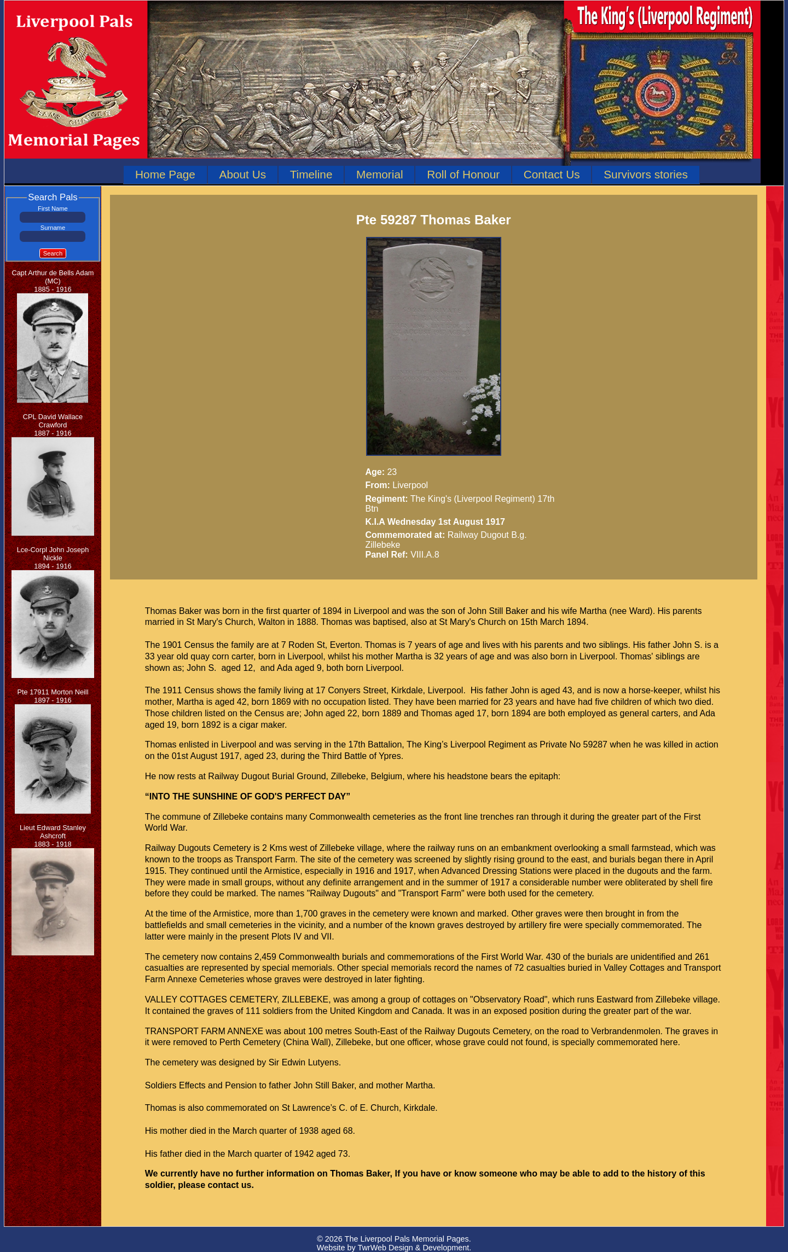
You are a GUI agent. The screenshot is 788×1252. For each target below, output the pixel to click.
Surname (52, 227)
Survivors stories (646, 174)
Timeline (311, 174)
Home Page (165, 174)
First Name (53, 208)
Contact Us (552, 174)
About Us (242, 174)
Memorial (379, 174)
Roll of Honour (463, 174)
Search (52, 253)
